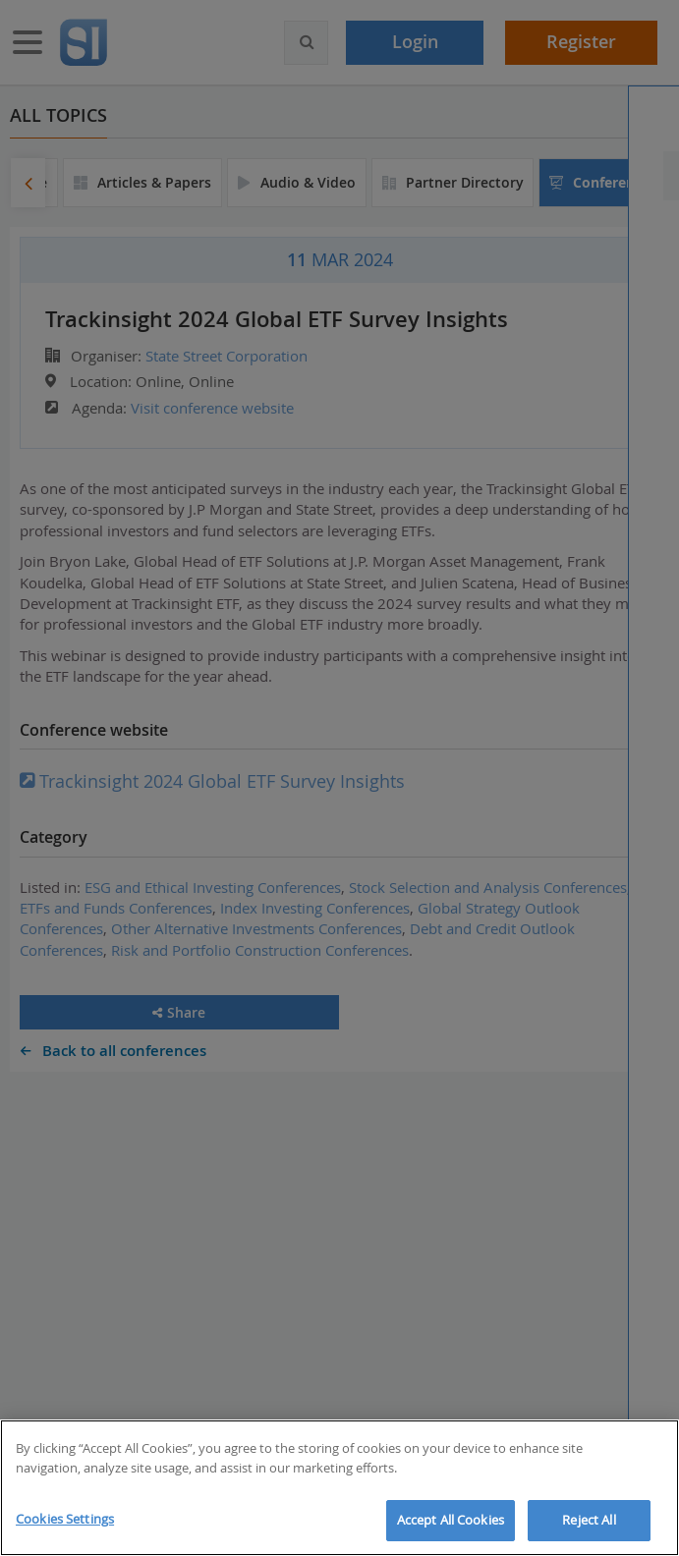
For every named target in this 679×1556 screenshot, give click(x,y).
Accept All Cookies (450, 1519)
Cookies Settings (65, 1519)
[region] (339, 1487)
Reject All (588, 1519)
